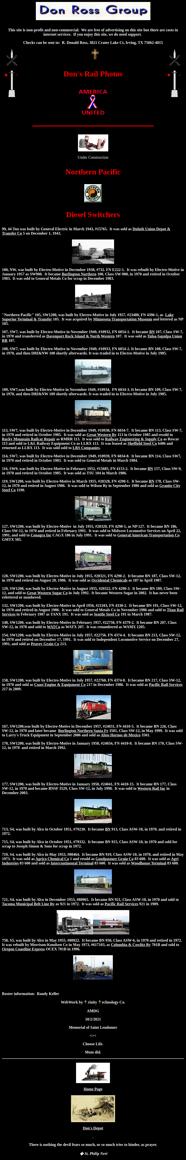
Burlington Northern (79, 274)
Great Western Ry (101, 435)
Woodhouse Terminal (148, 863)
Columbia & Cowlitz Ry (131, 945)
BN (152, 332)
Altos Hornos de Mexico (120, 735)
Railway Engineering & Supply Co (133, 439)
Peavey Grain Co (45, 644)
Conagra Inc (41, 535)
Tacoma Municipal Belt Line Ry (28, 904)
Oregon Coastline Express (23, 949)
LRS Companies (86, 448)
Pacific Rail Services (166, 685)
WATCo (53, 627)
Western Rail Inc (151, 788)
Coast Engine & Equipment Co (59, 685)
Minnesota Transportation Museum (122, 319)
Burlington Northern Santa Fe (83, 731)
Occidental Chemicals (110, 580)
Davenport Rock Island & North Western (80, 336)
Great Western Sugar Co (47, 593)
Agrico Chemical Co (52, 859)
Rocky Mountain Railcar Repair (28, 439)
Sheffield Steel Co (142, 443)
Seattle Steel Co (107, 614)
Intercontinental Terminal (72, 863)
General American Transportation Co (148, 535)
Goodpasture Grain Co (114, 859)
